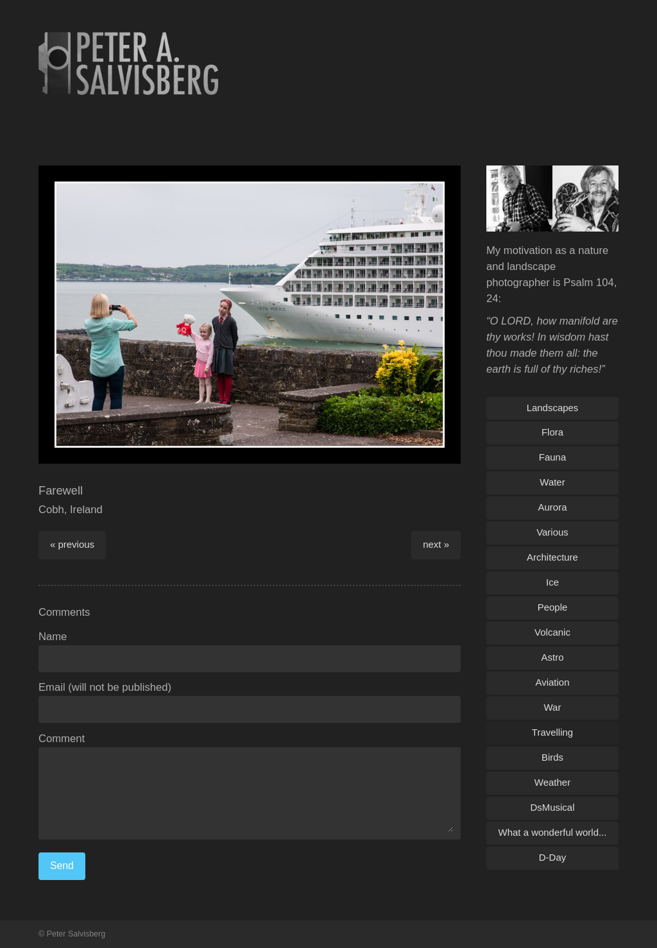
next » (436, 544)
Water (552, 482)
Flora (552, 432)
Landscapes (553, 407)
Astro (553, 657)
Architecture (552, 557)
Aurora (552, 507)
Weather (552, 782)
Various (552, 532)
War (552, 707)
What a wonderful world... (553, 832)
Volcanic (552, 632)
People (553, 607)
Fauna (552, 457)
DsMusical (552, 807)
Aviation (553, 682)
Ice (552, 582)
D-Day (552, 857)
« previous (72, 544)
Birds (552, 757)
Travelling (552, 732)
